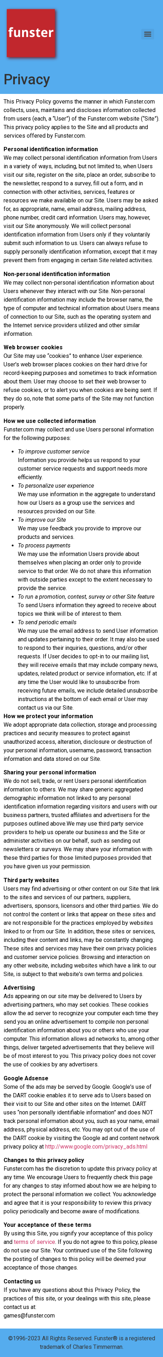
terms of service (34, 1242)
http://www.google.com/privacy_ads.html (96, 1146)
